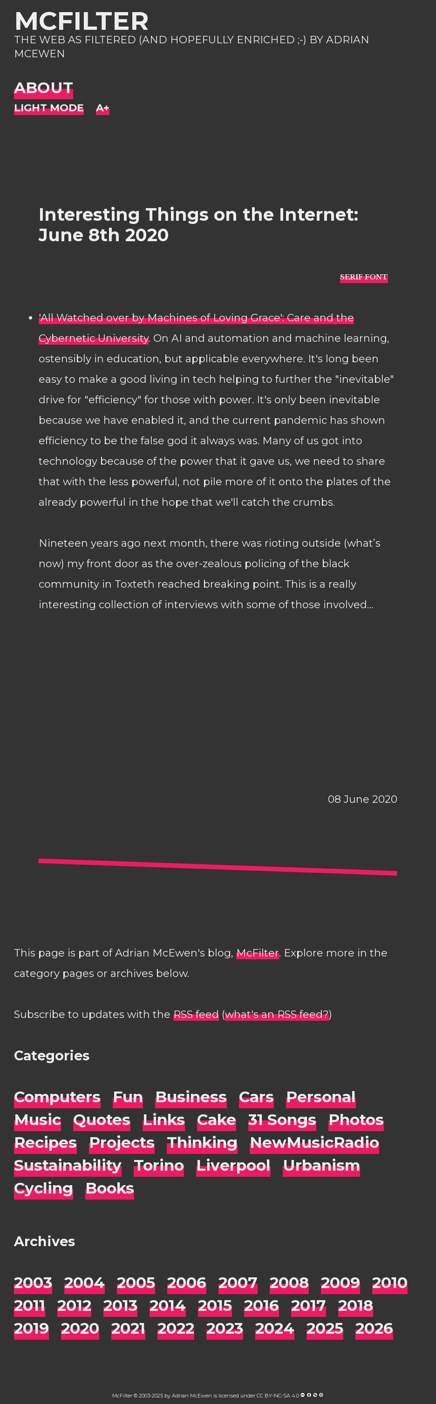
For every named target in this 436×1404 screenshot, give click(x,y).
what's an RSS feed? (277, 1014)
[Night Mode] (49, 108)
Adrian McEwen (192, 1395)
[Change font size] (102, 108)
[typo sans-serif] (364, 276)
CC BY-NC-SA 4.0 (278, 1395)
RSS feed (196, 1014)
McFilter (81, 20)
